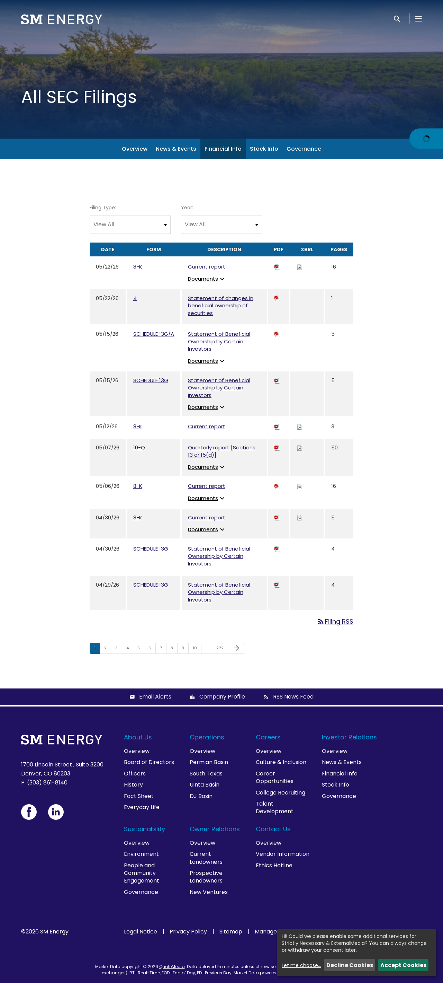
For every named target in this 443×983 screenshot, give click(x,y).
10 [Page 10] (196, 649)
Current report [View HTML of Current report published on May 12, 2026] (206, 426)
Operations (207, 737)
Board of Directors (149, 762)
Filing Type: (103, 207)
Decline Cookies (349, 965)
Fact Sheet (139, 796)
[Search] (397, 18)
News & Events (176, 149)
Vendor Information (282, 854)
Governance (304, 149)
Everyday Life (142, 807)
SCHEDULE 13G (150, 380)
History (133, 785)
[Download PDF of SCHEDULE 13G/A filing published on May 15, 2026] (277, 333)
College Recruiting (280, 793)
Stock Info (264, 149)
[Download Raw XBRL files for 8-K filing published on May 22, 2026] (299, 266)
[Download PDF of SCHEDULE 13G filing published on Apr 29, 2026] (277, 584)
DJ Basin (201, 796)
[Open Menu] (418, 18)
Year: (187, 207)
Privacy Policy (188, 931)
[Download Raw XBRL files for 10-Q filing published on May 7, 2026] (299, 447)
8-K (137, 266)
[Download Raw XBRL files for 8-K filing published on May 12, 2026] (299, 426)
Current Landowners (206, 858)
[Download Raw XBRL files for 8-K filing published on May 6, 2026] (299, 486)
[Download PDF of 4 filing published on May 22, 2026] (277, 298)
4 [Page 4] (129, 649)
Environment (141, 854)
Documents (207, 279)
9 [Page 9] (185, 649)
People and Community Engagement (141, 873)
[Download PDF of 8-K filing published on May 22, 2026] (277, 266)
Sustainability (144, 829)
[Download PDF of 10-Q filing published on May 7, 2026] (277, 447)
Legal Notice (140, 931)
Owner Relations (215, 829)
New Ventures (209, 892)
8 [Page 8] (174, 649)
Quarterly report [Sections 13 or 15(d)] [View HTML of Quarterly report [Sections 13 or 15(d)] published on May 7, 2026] (221, 451)
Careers (268, 737)
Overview (134, 149)
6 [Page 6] (152, 649)
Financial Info (223, 149)
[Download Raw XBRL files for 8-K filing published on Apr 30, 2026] (299, 517)
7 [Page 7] (163, 649)
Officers (135, 774)
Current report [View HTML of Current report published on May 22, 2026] (206, 266)
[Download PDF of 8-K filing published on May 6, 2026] (277, 486)
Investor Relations (349, 737)
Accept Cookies (403, 965)
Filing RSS (335, 621)
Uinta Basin (204, 785)
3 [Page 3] (118, 649)
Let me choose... (301, 965)
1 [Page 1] (97, 649)
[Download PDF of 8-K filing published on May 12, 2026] (277, 426)
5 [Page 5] (140, 649)
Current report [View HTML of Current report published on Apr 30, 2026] (206, 517)
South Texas (206, 774)
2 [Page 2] (107, 649)
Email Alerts (155, 697)
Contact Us (273, 829)
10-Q (139, 447)
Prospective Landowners (206, 877)
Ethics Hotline (274, 865)
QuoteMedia (172, 966)
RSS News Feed (293, 697)
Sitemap (230, 931)
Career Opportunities (274, 777)
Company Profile (222, 697)
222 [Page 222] (221, 649)
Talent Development (274, 807)
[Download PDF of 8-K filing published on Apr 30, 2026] (277, 517)
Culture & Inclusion (281, 762)
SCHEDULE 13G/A (153, 333)
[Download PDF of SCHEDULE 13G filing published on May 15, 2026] (277, 380)
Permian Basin (209, 762)
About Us (138, 737)
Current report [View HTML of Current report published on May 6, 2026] (206, 486)
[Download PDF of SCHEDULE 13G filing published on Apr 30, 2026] (277, 548)
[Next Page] (236, 648)
